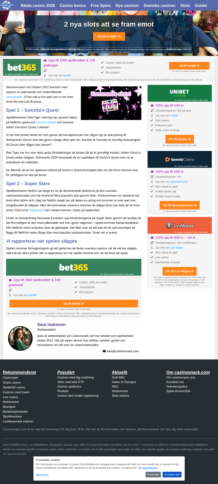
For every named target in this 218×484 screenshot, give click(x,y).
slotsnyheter (14, 97)
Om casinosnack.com (180, 377)
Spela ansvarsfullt (178, 391)
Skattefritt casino (14, 387)
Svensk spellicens (69, 386)
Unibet (174, 115)
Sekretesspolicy (177, 386)
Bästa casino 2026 (38, 5)
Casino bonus (73, 5)
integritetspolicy (150, 467)
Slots (185, 5)
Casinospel (10, 377)
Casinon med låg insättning (75, 377)
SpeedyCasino (179, 181)
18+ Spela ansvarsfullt (13, 74)
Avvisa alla (153, 474)
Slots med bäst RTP (70, 382)
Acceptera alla (172, 474)
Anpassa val (42, 474)
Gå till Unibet (180, 139)
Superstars (36, 210)
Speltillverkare (12, 416)
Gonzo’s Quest (46, 122)
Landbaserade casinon (18, 421)
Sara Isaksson (184, 49)
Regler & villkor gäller (30, 74)
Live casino (10, 397)
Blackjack (9, 406)
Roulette (63, 391)
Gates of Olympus (124, 382)
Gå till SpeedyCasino (179, 205)
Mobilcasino (11, 402)
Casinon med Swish (16, 392)
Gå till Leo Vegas (179, 271)
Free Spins (101, 5)
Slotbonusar (120, 391)
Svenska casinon (159, 5)
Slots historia (120, 395)
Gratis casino (12, 382)
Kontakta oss (175, 382)
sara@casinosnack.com (123, 351)
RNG (115, 386)
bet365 (67, 75)
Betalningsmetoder (15, 411)
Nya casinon (127, 5)
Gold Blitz (118, 377)
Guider (201, 5)
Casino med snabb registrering (77, 395)
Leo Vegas (176, 247)
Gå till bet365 (109, 36)
